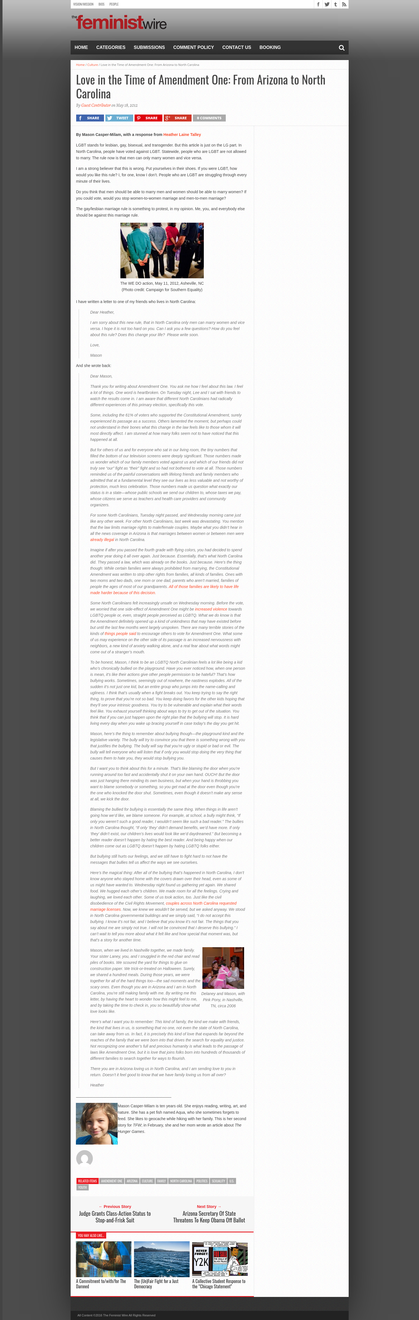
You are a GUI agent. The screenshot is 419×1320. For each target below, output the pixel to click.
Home (81, 47)
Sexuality (218, 1180)
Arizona (132, 1180)
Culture (92, 65)
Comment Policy (193, 47)
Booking (270, 47)
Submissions (149, 47)
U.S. (231, 1180)
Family (161, 1180)
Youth (82, 1187)
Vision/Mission (83, 4)
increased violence (211, 609)
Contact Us (236, 47)
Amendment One (111, 1180)
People (114, 4)
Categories (111, 47)
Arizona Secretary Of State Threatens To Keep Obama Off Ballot (209, 1216)
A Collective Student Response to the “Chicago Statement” (218, 1284)
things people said (120, 633)
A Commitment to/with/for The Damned (101, 1284)
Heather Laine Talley (182, 134)
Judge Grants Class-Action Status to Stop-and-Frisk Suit (115, 1216)
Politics (201, 1180)
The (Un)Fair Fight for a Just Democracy (156, 1284)
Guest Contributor (96, 105)
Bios (101, 4)
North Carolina (181, 1180)
